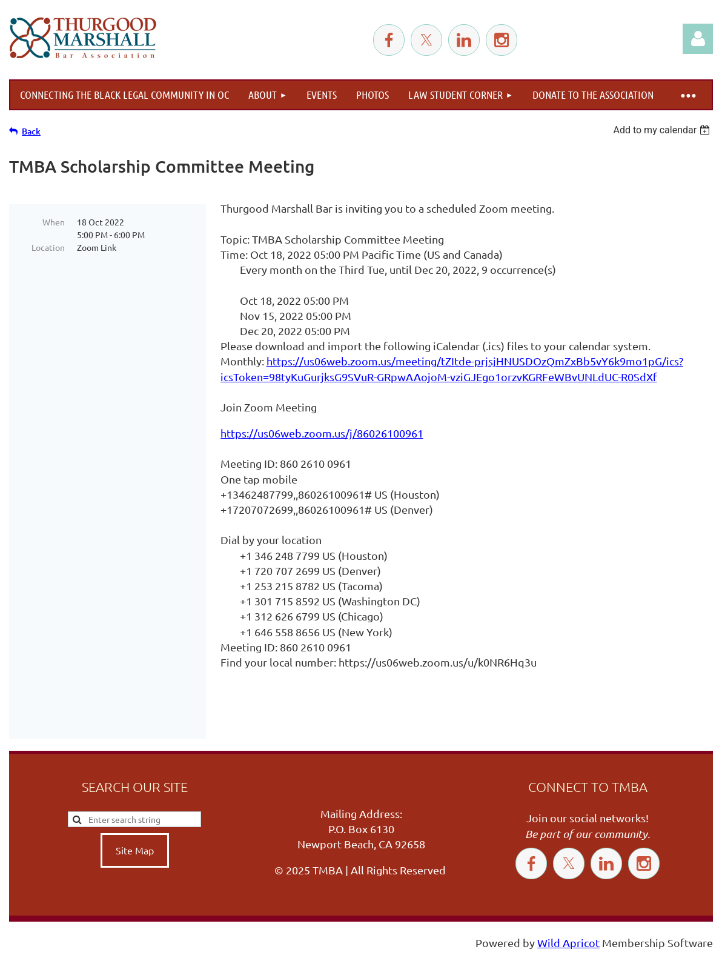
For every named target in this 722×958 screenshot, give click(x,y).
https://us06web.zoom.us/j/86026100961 (321, 433)
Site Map (135, 850)
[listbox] (663, 130)
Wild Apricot (568, 942)
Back (31, 131)
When (53, 221)
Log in (698, 39)
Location (48, 247)
